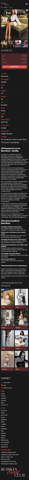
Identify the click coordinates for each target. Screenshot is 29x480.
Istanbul (4, 429)
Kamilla (18, 348)
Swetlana (4, 369)
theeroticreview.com (8, 452)
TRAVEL (3, 396)
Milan (3, 417)
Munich (3, 433)
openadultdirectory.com (9, 455)
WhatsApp (6, 382)
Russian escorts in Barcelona (14, 276)
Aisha (17, 369)
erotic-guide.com (7, 457)
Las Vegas (4, 444)
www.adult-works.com (9, 464)
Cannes (3, 424)
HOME (3, 394)
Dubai (3, 413)
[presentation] (2, 44)
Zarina (17, 307)
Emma (3, 328)
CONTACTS (4, 405)
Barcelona (4, 440)
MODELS (3, 398)
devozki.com (5, 459)
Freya (3, 307)
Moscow (4, 410)
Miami (2, 426)
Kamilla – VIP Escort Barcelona (16, 274)
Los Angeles (5, 442)
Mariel (3, 348)
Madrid (3, 435)
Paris (2, 422)
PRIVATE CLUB (7, 388)
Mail (4, 385)
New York (4, 415)
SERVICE (3, 400)
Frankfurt (4, 447)
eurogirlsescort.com (8, 461)
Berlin (3, 438)
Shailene (18, 328)
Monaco (4, 419)
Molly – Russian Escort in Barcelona (11, 270)
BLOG (2, 403)
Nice (2, 431)
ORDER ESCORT (14, 66)
